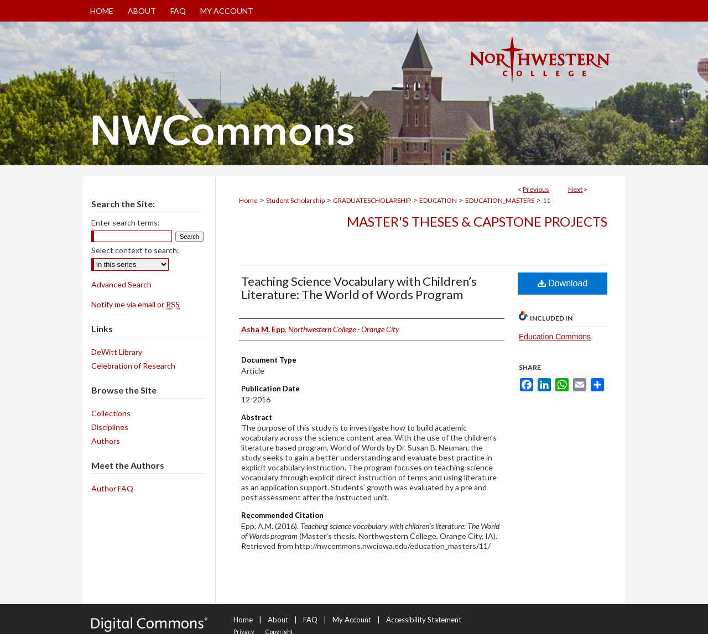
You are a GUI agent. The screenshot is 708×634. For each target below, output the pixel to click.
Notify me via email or (135, 304)
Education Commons (555, 336)
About (278, 619)
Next (575, 189)
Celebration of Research (133, 365)
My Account (351, 619)
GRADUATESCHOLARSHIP (372, 200)
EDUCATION (438, 200)
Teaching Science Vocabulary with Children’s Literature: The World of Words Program (359, 288)
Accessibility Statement (423, 619)
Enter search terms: (125, 222)
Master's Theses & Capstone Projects (477, 221)
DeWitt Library (116, 352)
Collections (111, 413)
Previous (536, 189)
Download (563, 283)
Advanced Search (121, 284)
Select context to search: (135, 250)
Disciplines (109, 427)
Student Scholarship (295, 200)
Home (248, 200)
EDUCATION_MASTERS (499, 200)
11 (546, 200)
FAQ (310, 619)
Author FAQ (112, 488)
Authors (105, 441)
